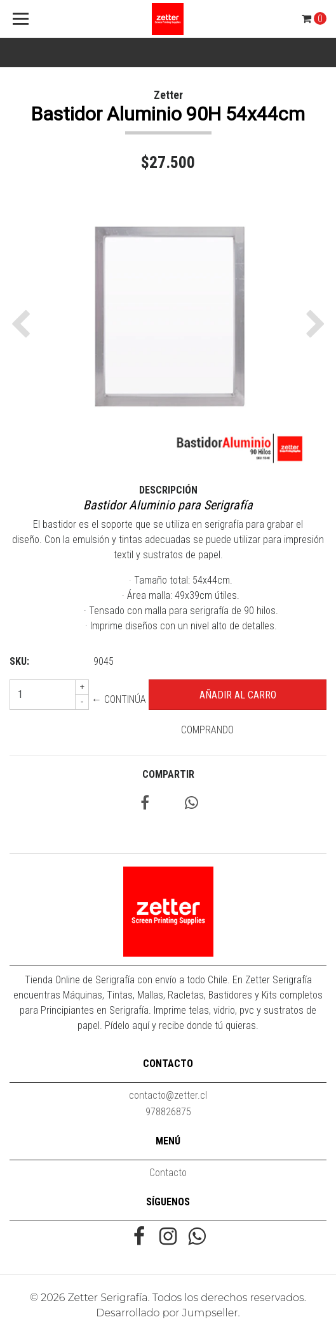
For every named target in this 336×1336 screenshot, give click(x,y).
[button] (24, 324)
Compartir (168, 774)
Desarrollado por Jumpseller (167, 1313)
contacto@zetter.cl (168, 1095)
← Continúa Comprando (162, 714)
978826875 (168, 1112)
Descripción (168, 490)
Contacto (168, 1173)
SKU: (19, 661)
